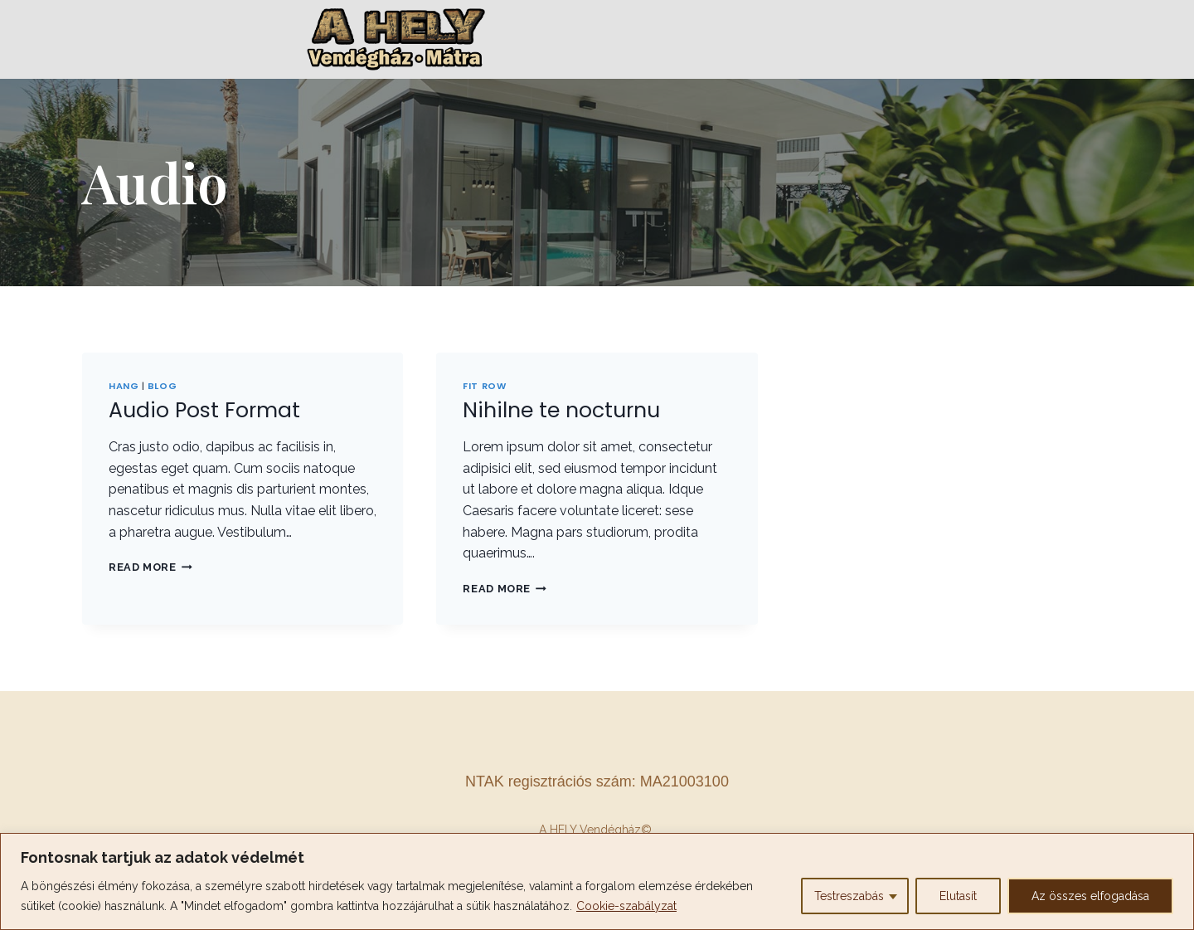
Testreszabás (849, 896)
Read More (150, 567)
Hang (123, 385)
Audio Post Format (204, 410)
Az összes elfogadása (1090, 896)
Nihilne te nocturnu (561, 410)
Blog (162, 385)
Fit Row (484, 385)
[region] (597, 881)
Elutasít (958, 896)
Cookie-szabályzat (626, 906)
